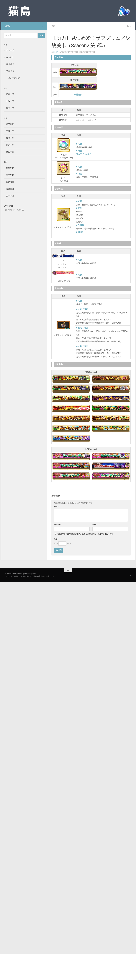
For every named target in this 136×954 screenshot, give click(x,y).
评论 (56, 506)
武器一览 (10, 94)
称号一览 (9, 138)
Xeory (56, 52)
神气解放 (10, 64)
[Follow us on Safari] (130, 576)
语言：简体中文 (10, 210)
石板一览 (9, 101)
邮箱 (94, 524)
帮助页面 (9, 182)
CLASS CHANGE (83, 154)
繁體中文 (20, 210)
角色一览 (10, 50)
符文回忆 (9, 124)
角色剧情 (9, 168)
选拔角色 (10, 71)
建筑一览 (9, 145)
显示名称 (57, 524)
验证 (55, 539)
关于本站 (9, 196)
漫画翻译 (9, 189)
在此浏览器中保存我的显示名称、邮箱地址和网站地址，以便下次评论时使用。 (85, 534)
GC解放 (9, 57)
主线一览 (9, 131)
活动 (53, 26)
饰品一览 (9, 108)
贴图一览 (9, 152)
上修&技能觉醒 (13, 78)
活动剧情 (9, 174)
